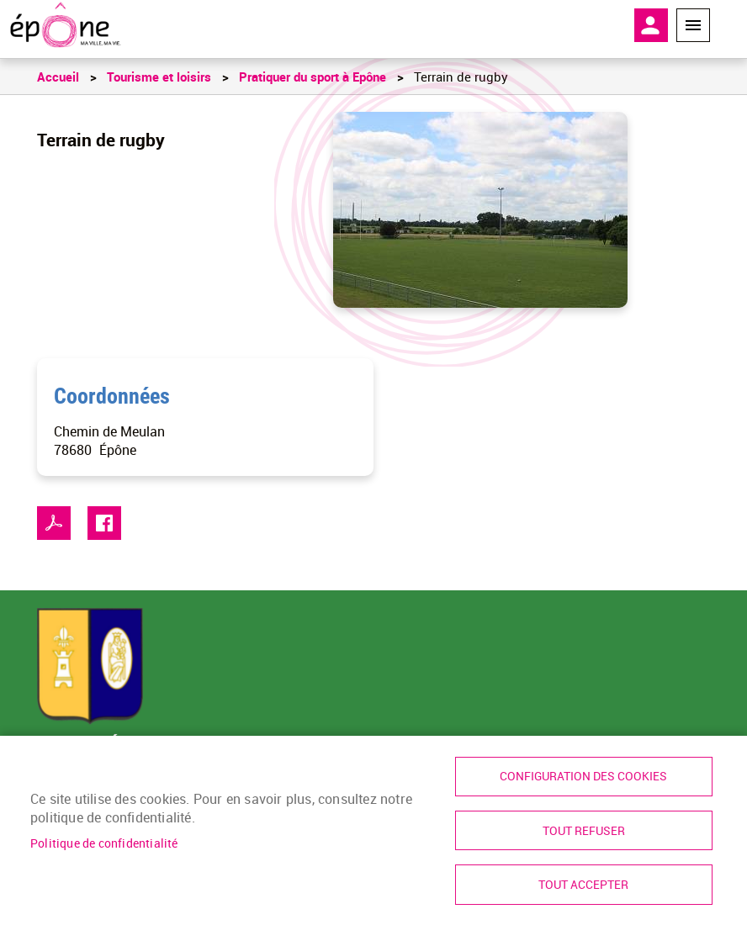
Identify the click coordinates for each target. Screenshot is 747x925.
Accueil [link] (58, 76)
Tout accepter (583, 884)
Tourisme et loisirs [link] (159, 76)
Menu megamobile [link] (693, 25)
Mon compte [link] (651, 25)
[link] (65, 25)
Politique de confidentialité (104, 841)
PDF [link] (54, 523)
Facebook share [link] (104, 523)
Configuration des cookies (583, 775)
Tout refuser (584, 830)
